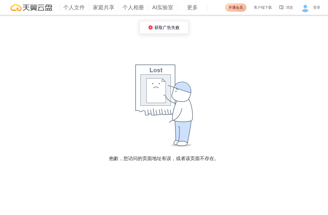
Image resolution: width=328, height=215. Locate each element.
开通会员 (236, 7)
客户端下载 (263, 7)
